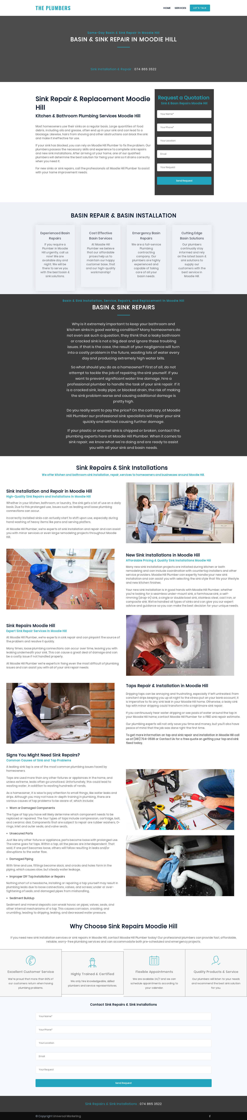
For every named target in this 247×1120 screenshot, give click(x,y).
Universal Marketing (67, 1116)
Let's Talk (200, 8)
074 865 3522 (145, 69)
